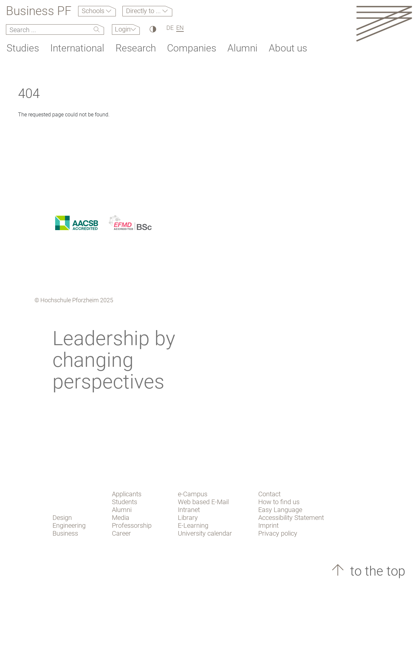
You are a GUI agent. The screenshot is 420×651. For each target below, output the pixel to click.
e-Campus (192, 494)
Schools (94, 11)
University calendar (205, 533)
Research (136, 48)
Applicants (126, 494)
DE (170, 27)
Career (121, 533)
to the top (376, 571)
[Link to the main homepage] (384, 23)
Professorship (132, 525)
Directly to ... (144, 11)
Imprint (268, 525)
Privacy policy (277, 533)
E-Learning (193, 525)
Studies (23, 48)
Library (188, 518)
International (77, 48)
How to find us (279, 502)
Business (65, 533)
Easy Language (280, 510)
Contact (269, 494)
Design (62, 518)
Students (124, 502)
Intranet (189, 510)
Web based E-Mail (203, 502)
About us (288, 48)
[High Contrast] (152, 29)
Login (123, 29)
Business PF (39, 11)
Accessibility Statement (291, 518)
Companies (191, 48)
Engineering (69, 525)
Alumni (242, 48)
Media (120, 518)
